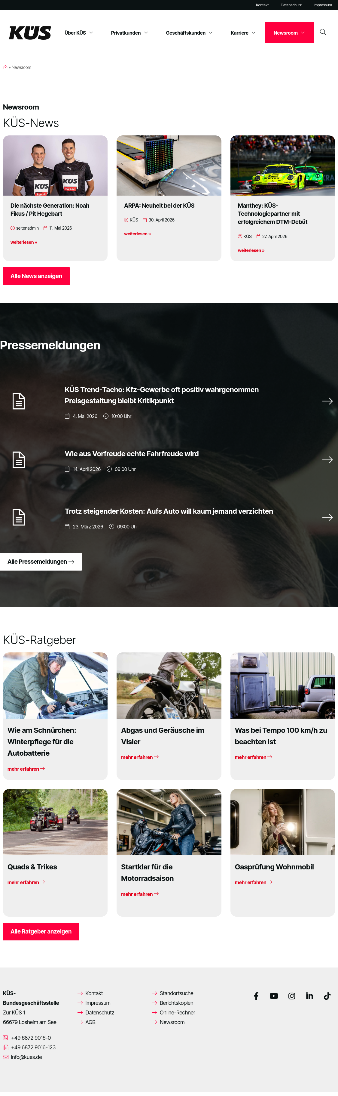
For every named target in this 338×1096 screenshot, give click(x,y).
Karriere (243, 32)
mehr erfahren (26, 772)
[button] (13, 1083)
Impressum (323, 5)
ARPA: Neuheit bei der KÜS (159, 205)
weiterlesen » (24, 242)
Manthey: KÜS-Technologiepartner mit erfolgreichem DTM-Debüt (273, 213)
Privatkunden (129, 32)
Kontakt (262, 5)
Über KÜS (79, 32)
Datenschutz (291, 5)
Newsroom (289, 32)
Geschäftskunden (189, 32)
